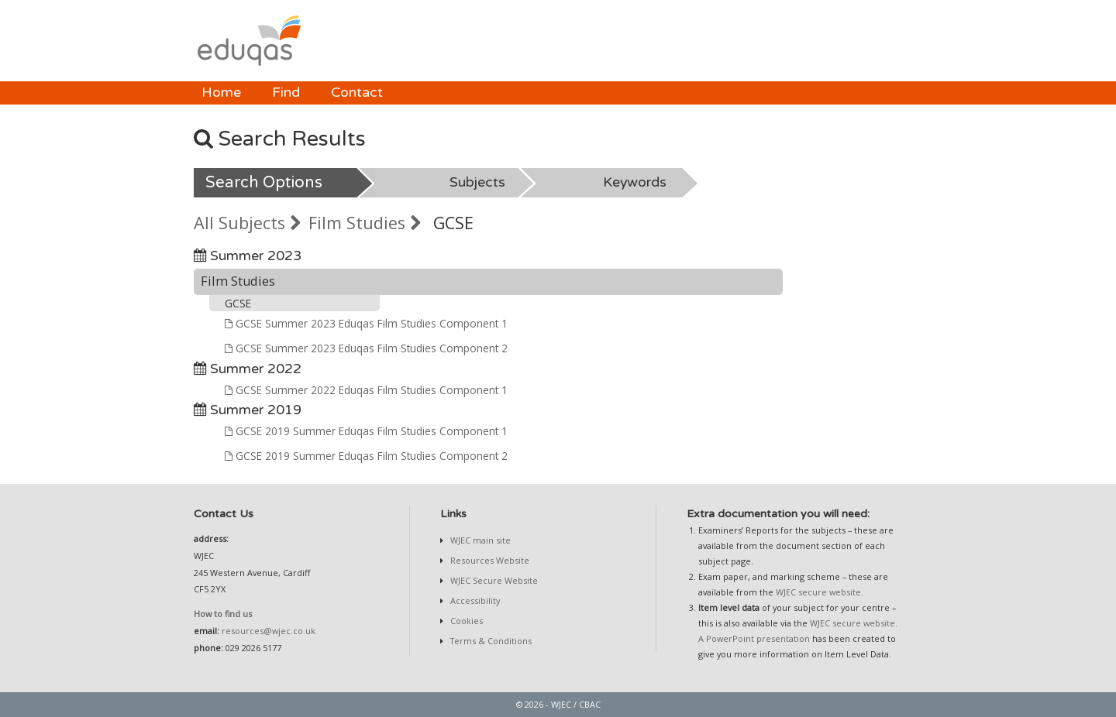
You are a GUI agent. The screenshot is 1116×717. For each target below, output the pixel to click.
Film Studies (364, 222)
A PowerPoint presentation (754, 638)
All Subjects (247, 222)
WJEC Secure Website (493, 580)
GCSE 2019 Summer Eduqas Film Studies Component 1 (366, 431)
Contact (357, 92)
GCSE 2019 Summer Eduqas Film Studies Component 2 (366, 455)
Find (286, 92)
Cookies (465, 620)
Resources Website (488, 560)
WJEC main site (479, 540)
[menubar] (292, 93)
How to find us (223, 613)
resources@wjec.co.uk (268, 630)
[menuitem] (221, 93)
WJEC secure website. (819, 592)
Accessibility (474, 600)
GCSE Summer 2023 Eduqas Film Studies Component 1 (366, 323)
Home (221, 92)
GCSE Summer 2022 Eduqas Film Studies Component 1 (366, 390)
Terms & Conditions (490, 641)
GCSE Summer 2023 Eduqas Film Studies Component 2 (366, 348)
